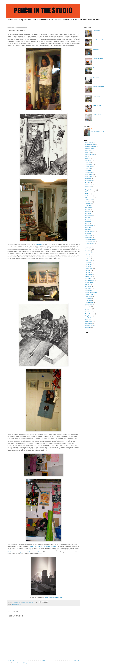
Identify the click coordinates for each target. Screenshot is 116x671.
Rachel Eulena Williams (91, 292)
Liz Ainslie (87, 257)
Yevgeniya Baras (89, 325)
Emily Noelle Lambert (90, 190)
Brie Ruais (87, 158)
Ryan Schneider (89, 302)
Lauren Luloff (88, 253)
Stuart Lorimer (88, 312)
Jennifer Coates (89, 215)
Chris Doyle (88, 168)
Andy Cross (88, 152)
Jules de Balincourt (98, 40)
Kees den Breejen (89, 243)
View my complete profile (97, 131)
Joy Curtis (87, 229)
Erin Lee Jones (97, 114)
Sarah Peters (88, 310)
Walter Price (96, 68)
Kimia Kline (88, 251)
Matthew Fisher (89, 268)
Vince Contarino (89, 318)
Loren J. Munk (88, 260)
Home (43, 660)
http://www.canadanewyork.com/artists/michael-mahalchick (24, 552)
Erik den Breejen (89, 192)
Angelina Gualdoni (89, 154)
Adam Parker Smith (90, 144)
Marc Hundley (88, 262)
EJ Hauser (87, 182)
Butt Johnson (88, 160)
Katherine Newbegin (90, 241)
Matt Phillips (88, 266)
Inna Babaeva (88, 207)
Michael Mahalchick (16, 604)
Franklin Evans (89, 199)
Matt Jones (88, 264)
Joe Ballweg (88, 221)
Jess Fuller (88, 217)
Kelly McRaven (89, 245)
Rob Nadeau (88, 298)
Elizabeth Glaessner (90, 188)
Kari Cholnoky (88, 235)
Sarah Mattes (88, 308)
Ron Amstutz (88, 300)
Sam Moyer (88, 306)
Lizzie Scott (33, 546)
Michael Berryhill (89, 278)
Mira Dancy (88, 286)
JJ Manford (88, 219)
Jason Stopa (88, 211)
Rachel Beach (88, 290)
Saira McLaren (89, 304)
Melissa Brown (89, 274)
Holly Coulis (88, 205)
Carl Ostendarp (89, 164)
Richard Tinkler (89, 294)
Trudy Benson (96, 30)
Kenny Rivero (88, 249)
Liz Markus (88, 259)
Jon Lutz (87, 223)
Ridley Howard (89, 296)
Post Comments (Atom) (21, 663)
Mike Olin (87, 284)
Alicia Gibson (88, 150)
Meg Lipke (87, 272)
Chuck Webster (89, 174)
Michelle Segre (89, 282)
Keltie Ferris (88, 247)
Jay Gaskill (88, 213)
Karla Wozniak (88, 237)
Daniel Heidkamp (89, 176)
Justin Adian (88, 233)
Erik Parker (88, 194)
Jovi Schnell (88, 227)
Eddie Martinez (89, 180)
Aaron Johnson (89, 142)
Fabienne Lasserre (90, 198)
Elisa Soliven (88, 186)
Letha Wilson (88, 255)
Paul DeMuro (88, 288)
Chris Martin (96, 49)
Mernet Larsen (88, 276)
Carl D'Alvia (88, 162)
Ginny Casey (88, 203)
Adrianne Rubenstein (98, 86)
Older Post (76, 660)
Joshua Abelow (89, 225)
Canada (39, 244)
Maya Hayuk (88, 270)
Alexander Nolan (89, 148)
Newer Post (11, 660)
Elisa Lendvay (88, 184)
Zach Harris (88, 327)
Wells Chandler (97, 105)
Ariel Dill (87, 156)
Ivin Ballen (87, 209)
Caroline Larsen (89, 166)
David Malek (96, 77)
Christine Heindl (89, 172)
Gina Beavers (88, 202)
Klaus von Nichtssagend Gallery (47, 546)
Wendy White (96, 96)
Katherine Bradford (98, 58)
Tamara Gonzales (89, 314)
